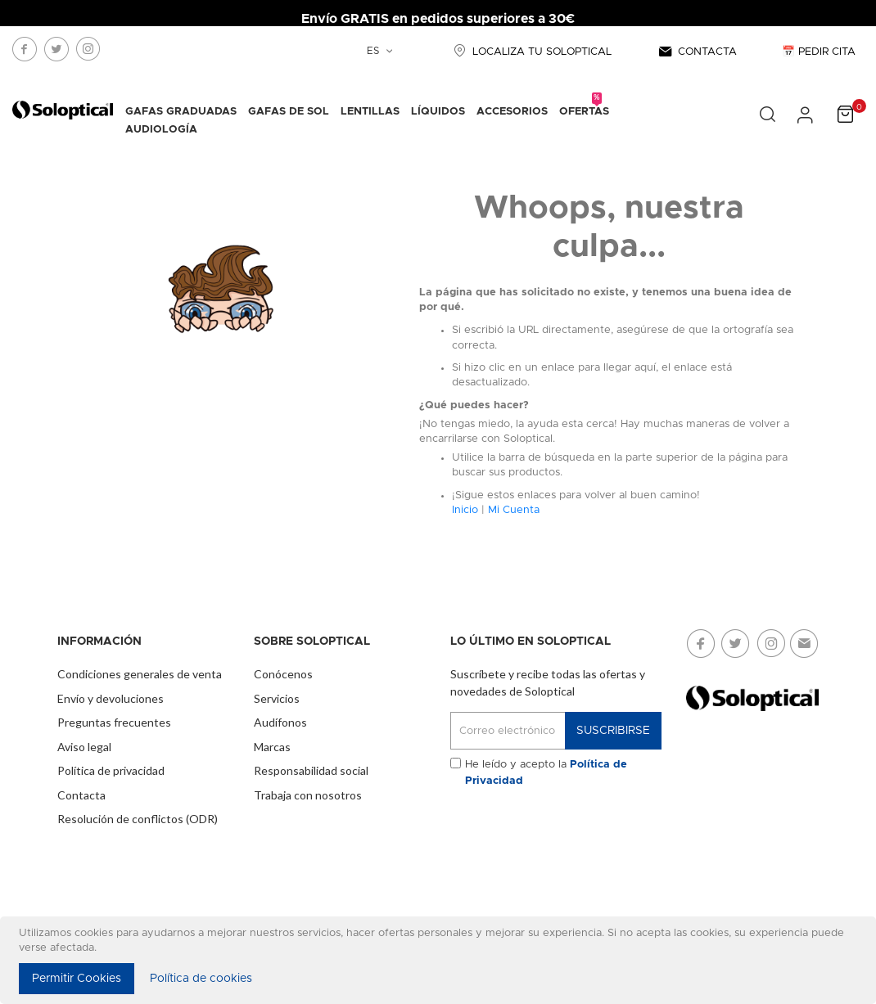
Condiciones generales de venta (139, 674)
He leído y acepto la (546, 772)
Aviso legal (84, 747)
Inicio (465, 510)
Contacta (81, 795)
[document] (440, 960)
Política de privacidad (111, 770)
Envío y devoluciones (110, 698)
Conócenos (283, 674)
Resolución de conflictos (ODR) (137, 819)
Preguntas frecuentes (114, 722)
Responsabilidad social (311, 770)
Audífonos (280, 722)
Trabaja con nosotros (308, 795)
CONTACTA (697, 52)
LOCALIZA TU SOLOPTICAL (530, 52)
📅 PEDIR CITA (819, 52)
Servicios (277, 698)
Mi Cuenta (514, 510)
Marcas (272, 747)
